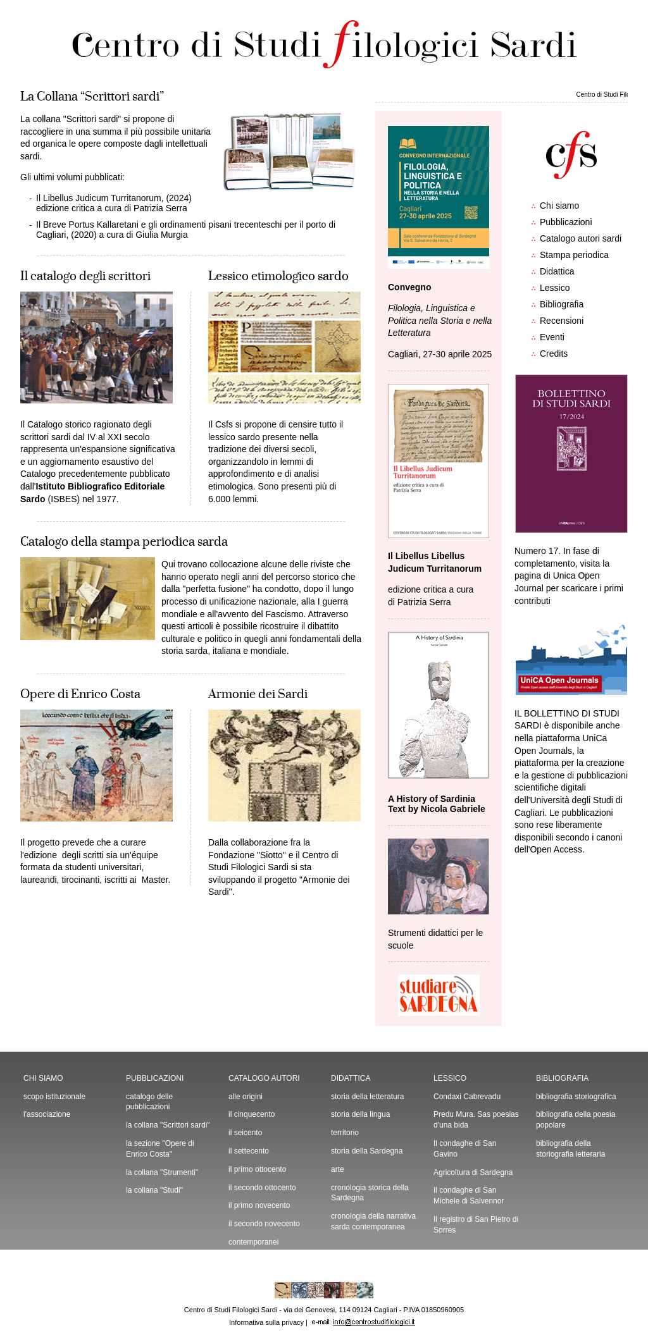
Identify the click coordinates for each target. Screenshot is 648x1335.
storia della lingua (360, 1114)
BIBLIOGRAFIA (562, 1078)
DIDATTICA (350, 1078)
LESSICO (449, 1078)
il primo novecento (259, 1205)
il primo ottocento (257, 1169)
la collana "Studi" (154, 1190)
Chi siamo (559, 205)
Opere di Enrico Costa (80, 694)
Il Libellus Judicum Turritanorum (98, 198)
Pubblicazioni (566, 222)
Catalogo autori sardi (580, 238)
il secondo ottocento (262, 1187)
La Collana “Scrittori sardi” (92, 96)
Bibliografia (561, 304)
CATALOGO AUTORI (264, 1078)
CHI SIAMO (43, 1078)
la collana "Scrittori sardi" (168, 1125)
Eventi (552, 337)
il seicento (245, 1132)
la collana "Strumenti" (162, 1172)
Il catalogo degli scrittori (85, 276)
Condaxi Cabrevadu (467, 1096)
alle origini (245, 1096)
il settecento (248, 1151)
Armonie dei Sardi (258, 694)
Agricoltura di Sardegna (473, 1172)
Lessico (555, 288)
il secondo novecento (264, 1223)
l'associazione (46, 1114)
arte (337, 1169)
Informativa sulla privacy (266, 1322)
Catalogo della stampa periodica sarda (124, 542)
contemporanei (253, 1242)
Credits (554, 353)
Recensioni (561, 321)
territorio (345, 1132)
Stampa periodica (574, 255)
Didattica (557, 271)
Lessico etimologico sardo (278, 276)
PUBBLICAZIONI (155, 1078)
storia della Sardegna (366, 1151)
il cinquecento (251, 1114)
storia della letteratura (367, 1096)
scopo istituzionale (54, 1096)
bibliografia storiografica (576, 1096)
